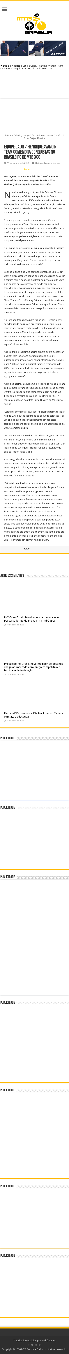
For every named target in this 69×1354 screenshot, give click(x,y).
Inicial (4, 65)
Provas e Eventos (52, 163)
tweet (27, 169)
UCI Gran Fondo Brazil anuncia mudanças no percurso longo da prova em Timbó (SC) (32, 619)
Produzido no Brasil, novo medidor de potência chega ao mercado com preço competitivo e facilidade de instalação (33, 667)
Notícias (16, 65)
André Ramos (49, 1340)
